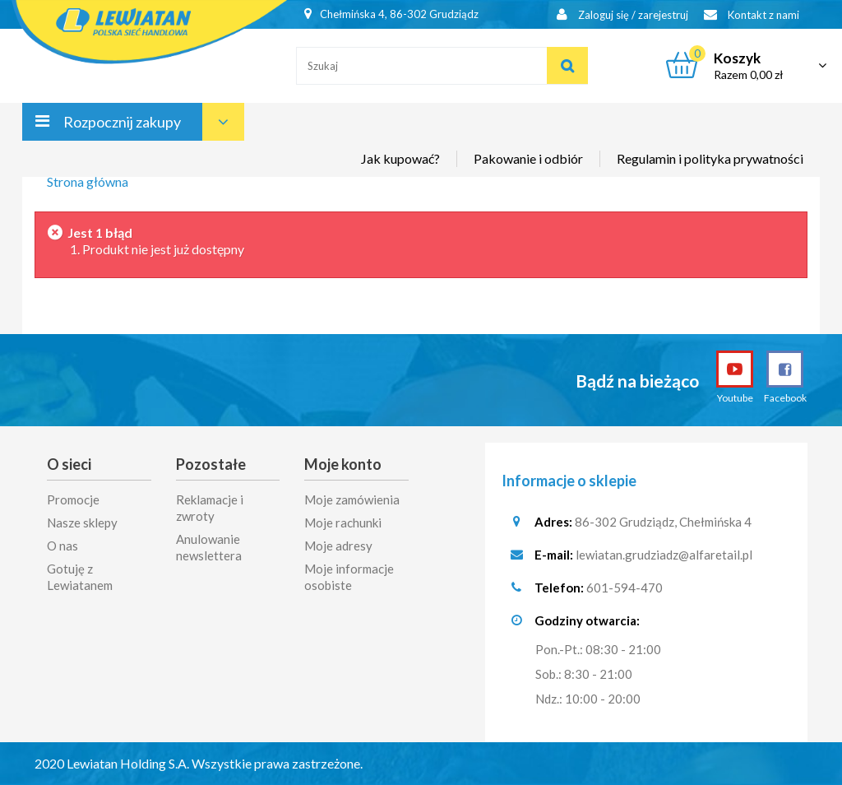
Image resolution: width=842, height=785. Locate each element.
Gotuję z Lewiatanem (80, 576)
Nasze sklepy (82, 522)
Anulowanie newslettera (209, 547)
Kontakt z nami (751, 14)
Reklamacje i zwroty (209, 507)
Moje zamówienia (352, 499)
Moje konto (343, 464)
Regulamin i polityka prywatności (710, 158)
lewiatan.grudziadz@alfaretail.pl (664, 554)
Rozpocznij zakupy (122, 122)
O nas (62, 545)
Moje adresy (338, 545)
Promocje (73, 499)
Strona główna (87, 181)
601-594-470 (624, 587)
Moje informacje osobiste (349, 576)
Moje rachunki (343, 522)
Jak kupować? (400, 158)
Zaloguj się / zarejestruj (622, 14)
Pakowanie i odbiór (528, 158)
